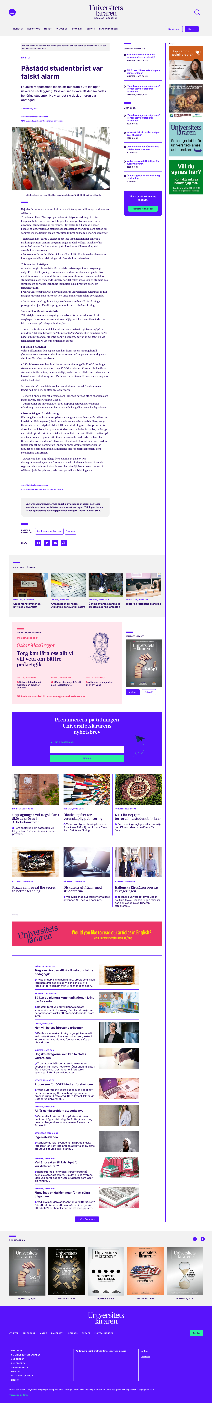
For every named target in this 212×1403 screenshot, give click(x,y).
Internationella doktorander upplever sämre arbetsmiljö (141, 55)
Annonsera (18, 1359)
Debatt (91, 29)
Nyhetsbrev (18, 1363)
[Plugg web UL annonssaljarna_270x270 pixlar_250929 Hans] (186, 193)
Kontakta (17, 1351)
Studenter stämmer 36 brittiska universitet (27, 605)
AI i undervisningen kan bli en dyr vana (99, 683)
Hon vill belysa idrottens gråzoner (59, 1027)
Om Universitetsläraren (26, 1355)
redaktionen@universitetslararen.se (65, 696)
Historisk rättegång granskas (143, 603)
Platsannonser (108, 29)
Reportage (33, 29)
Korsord (16, 1372)
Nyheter (18, 29)
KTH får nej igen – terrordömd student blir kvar (138, 816)
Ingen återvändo (46, 1137)
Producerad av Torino (18, 1395)
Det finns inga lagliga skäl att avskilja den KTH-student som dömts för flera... (138, 827)
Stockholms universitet (49, 531)
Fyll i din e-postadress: (62, 742)
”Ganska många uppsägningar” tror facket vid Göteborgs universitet (143, 89)
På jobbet (61, 29)
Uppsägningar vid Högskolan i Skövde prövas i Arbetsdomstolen (35, 818)
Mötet (48, 29)
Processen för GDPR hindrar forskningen (64, 1084)
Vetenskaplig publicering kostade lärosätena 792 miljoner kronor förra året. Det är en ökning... (85, 827)
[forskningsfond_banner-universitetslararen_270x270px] (186, 117)
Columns (17, 881)
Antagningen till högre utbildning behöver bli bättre (68, 605)
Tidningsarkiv (19, 1367)
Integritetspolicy (22, 1376)
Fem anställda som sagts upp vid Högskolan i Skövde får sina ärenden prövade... (34, 830)
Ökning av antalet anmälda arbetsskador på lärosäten (104, 605)
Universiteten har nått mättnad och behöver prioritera (30, 685)
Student (70, 531)
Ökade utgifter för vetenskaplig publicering (83, 816)
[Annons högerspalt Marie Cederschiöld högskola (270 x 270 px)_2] (186, 79)
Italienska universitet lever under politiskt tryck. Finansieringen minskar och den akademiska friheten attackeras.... (137, 901)
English (15, 1380)
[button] (38, 543)
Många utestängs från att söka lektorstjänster (66, 683)
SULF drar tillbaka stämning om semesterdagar (143, 71)
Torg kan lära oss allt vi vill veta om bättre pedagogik (45, 658)
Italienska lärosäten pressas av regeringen (136, 889)
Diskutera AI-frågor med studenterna (83, 889)
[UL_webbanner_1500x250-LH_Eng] (87, 945)
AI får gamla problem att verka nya (59, 1110)
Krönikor (77, 29)
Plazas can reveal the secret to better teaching (33, 889)
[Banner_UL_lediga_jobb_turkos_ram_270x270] (186, 155)
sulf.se (144, 1351)
